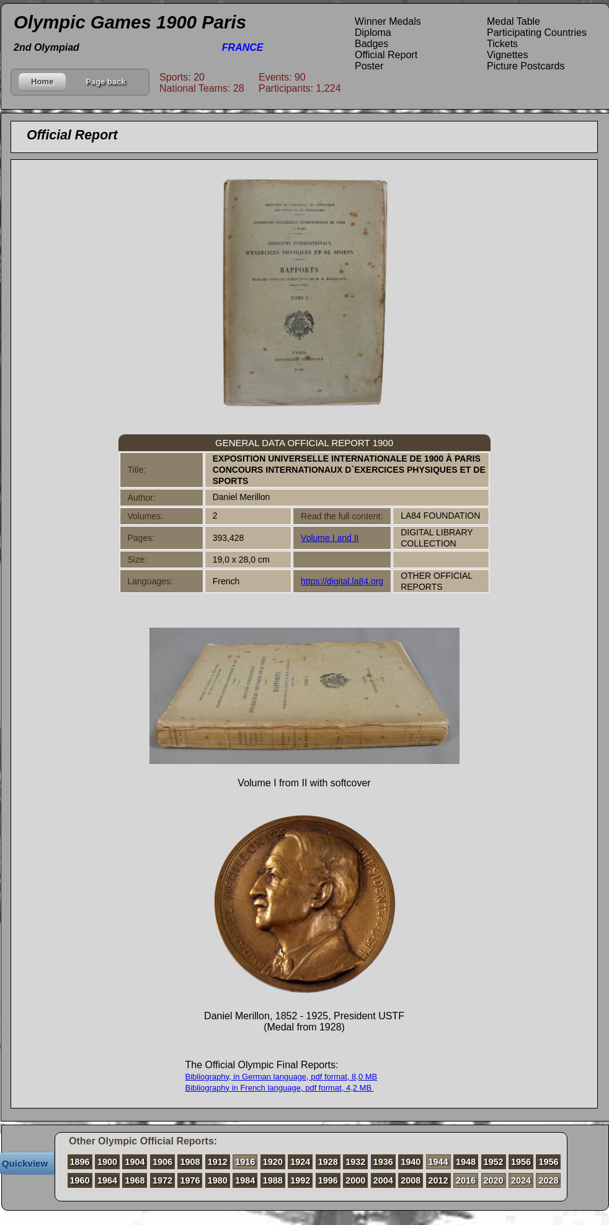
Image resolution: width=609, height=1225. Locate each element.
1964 (107, 1180)
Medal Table (513, 21)
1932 (355, 1162)
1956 (521, 1162)
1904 (134, 1162)
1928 (328, 1162)
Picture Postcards (525, 66)
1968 (134, 1180)
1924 (300, 1162)
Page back (105, 81)
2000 (355, 1180)
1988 (273, 1180)
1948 (466, 1162)
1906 (162, 1162)
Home (42, 81)
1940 (410, 1162)
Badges (371, 43)
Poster (369, 66)
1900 (107, 1162)
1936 (383, 1162)
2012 (438, 1180)
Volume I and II (329, 538)
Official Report (386, 55)
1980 (218, 1180)
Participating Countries (537, 32)
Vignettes (507, 55)
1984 (245, 1180)
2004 (383, 1180)
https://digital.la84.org (342, 581)
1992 (300, 1180)
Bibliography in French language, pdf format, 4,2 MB (279, 1087)
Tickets (502, 43)
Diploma (373, 32)
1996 (328, 1180)
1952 (494, 1162)
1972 (162, 1180)
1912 (218, 1162)
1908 (190, 1162)
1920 (273, 1162)
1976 (190, 1180)
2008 (410, 1180)
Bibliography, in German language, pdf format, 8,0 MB (281, 1076)
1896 (80, 1162)
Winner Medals (388, 21)
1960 (80, 1180)
